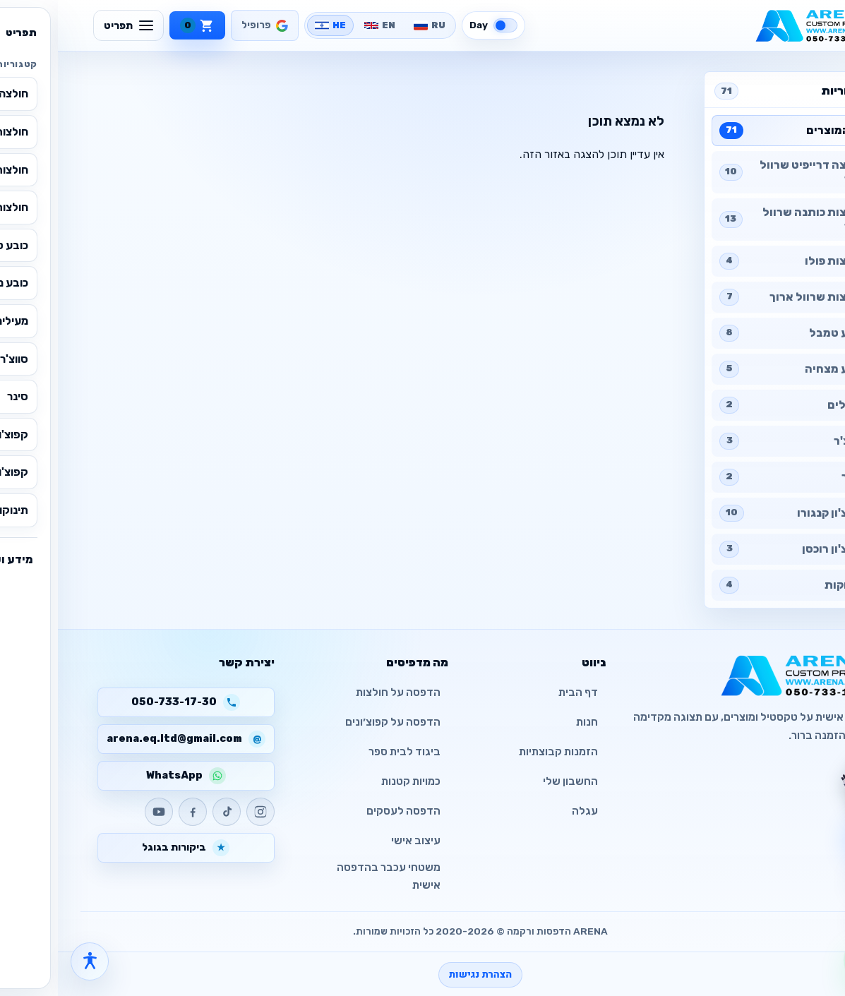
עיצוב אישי (358, 840)
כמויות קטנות (353, 781)
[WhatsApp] (811, 960)
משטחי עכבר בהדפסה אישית (331, 876)
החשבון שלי (512, 781)
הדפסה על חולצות (340, 692)
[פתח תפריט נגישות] (32, 961)
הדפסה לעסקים (345, 811)
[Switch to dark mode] (435, 25)
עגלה (527, 811)
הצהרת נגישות (422, 974)
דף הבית (520, 692)
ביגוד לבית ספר (347, 751)
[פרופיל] (207, 25)
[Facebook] (135, 812)
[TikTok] (169, 812)
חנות (529, 722)
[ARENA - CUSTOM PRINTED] (758, 25)
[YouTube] (101, 812)
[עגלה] (139, 25)
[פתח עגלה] (812, 871)
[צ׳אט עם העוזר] (807, 783)
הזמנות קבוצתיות (500, 751)
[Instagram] (202, 812)
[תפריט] (70, 25)
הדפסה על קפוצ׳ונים (335, 722)
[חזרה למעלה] (812, 913)
